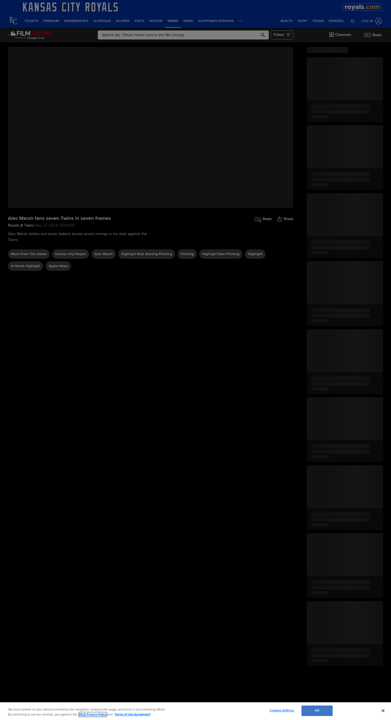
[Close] (383, 710)
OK (317, 711)
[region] (195, 711)
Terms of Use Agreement (132, 715)
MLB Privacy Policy (92, 715)
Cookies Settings (282, 711)
